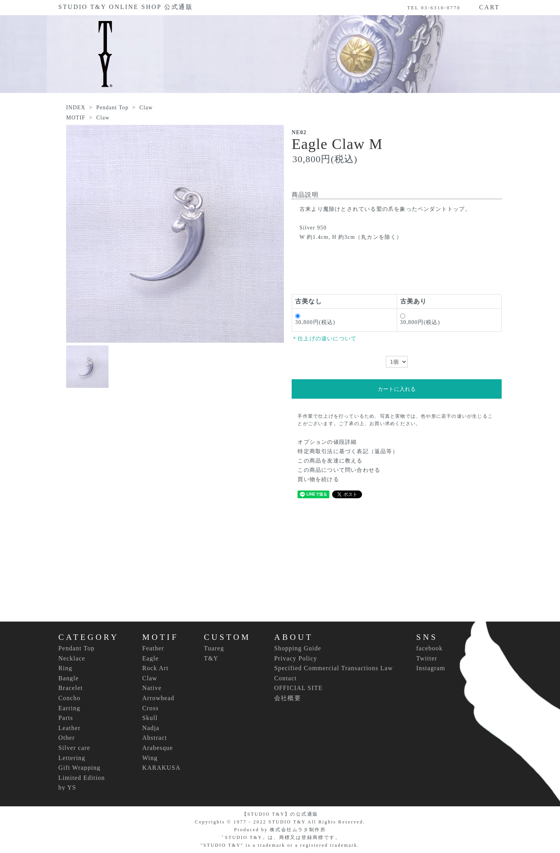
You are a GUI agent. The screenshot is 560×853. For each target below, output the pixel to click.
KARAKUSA (161, 768)
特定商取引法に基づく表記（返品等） (348, 451)
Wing (150, 758)
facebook (429, 648)
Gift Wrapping (79, 768)
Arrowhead (158, 698)
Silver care (74, 748)
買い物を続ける (318, 479)
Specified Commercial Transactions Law (333, 668)
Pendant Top (112, 107)
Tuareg (214, 648)
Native (152, 688)
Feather (153, 648)
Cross (150, 708)
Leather (69, 728)
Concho (69, 698)
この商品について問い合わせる (339, 470)
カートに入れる (397, 389)
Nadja (150, 728)
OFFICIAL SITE (298, 688)
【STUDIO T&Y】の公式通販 (280, 814)
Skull (150, 718)
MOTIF (76, 118)
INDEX (76, 107)
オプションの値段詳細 (327, 442)
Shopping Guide (297, 648)
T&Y (211, 658)
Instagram (430, 668)
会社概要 (287, 698)
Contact (285, 678)
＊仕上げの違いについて (324, 339)
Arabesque (157, 748)
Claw (145, 107)
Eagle (150, 658)
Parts (65, 718)
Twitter (426, 658)
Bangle (68, 678)
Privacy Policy (295, 658)
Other (66, 738)
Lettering (71, 758)
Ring (65, 668)
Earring (69, 708)
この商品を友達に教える (330, 461)
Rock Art (155, 668)
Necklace (71, 658)
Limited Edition (81, 778)
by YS (67, 788)
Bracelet (70, 688)
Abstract (154, 738)
